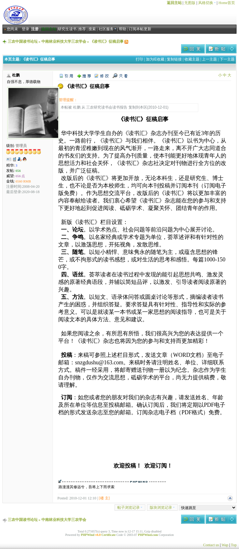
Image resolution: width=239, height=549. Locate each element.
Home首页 (226, 3)
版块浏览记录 (162, 507)
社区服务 (107, 29)
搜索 (92, 29)
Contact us (211, 545)
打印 (139, 59)
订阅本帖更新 (140, 29)
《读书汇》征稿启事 (107, 41)
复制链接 (174, 59)
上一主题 (209, 59)
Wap (225, 545)
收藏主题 (192, 59)
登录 (25, 29)
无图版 (189, 3)
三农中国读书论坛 (23, 41)
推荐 (82, 29)
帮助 (122, 29)
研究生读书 (67, 29)
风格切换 (207, 3)
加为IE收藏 (155, 59)
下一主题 (227, 59)
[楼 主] (104, 498)
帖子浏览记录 (130, 507)
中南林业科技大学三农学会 (63, 41)
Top (234, 545)
